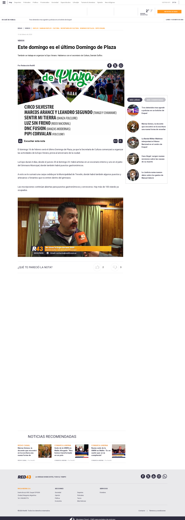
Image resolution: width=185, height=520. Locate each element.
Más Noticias (81, 501)
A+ (115, 141)
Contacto (142, 511)
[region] (146, 42)
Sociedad (58, 492)
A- (120, 141)
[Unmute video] (70, 227)
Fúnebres (103, 492)
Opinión (57, 495)
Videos (21, 40)
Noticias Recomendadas (52, 436)
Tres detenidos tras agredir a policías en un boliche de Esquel (46, 20)
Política (57, 498)
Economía (58, 501)
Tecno (79, 498)
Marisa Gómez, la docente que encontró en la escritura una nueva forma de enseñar (154, 126)
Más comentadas (155, 100)
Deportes (80, 492)
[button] (109, 65)
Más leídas (135, 100)
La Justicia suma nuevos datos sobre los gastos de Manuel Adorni (152, 175)
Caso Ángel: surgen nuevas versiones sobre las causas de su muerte (153, 159)
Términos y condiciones (157, 511)
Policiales (80, 495)
